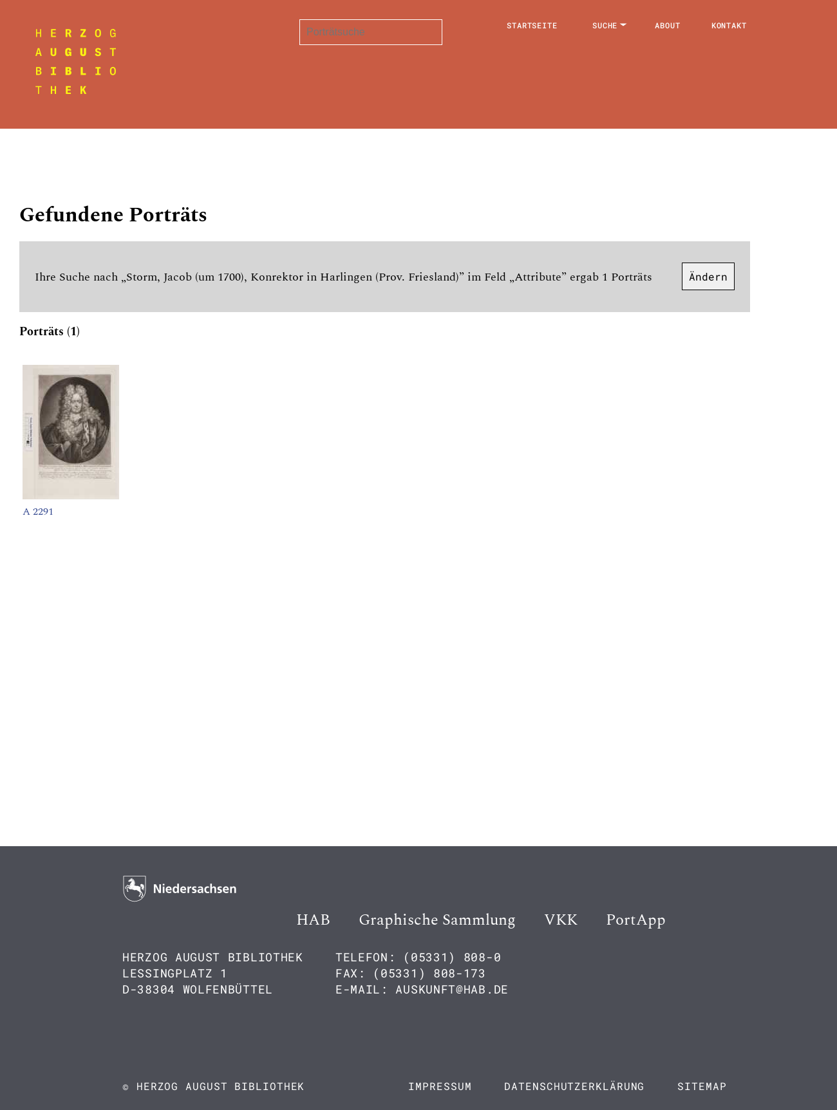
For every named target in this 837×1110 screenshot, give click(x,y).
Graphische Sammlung (437, 920)
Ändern (708, 276)
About (668, 25)
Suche (605, 25)
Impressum (439, 1086)
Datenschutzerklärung (574, 1086)
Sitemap (701, 1086)
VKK (561, 920)
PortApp (636, 920)
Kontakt (729, 25)
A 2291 (38, 511)
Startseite (532, 25)
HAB (313, 920)
